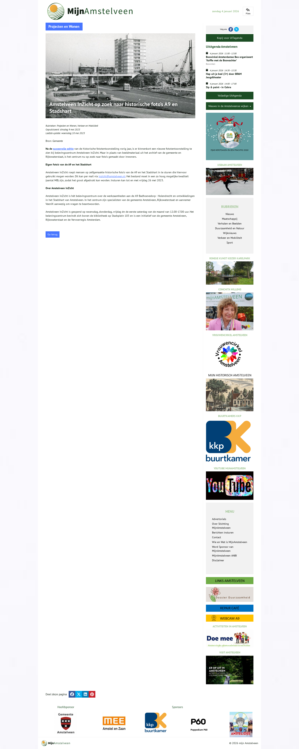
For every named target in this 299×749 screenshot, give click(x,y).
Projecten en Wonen (66, 125)
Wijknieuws (229, 233)
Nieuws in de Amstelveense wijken (229, 106)
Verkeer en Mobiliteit (87, 125)
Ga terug (52, 234)
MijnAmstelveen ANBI (224, 555)
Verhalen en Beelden (230, 223)
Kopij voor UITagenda (229, 38)
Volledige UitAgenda (230, 95)
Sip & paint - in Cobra (218, 87)
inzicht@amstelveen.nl (112, 176)
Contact (216, 537)
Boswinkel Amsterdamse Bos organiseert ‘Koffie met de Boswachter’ (229, 58)
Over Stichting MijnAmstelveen (221, 525)
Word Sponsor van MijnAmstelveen (222, 549)
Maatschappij (229, 218)
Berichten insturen (223, 532)
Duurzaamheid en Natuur (229, 228)
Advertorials (219, 519)
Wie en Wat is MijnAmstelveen (229, 542)
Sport (230, 242)
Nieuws (230, 214)
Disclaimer (218, 560)
